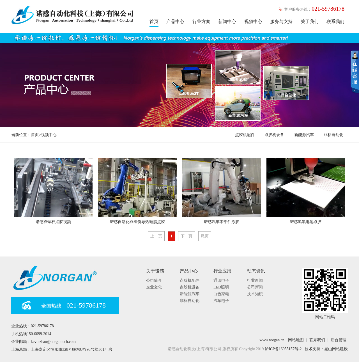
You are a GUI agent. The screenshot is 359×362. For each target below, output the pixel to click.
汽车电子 (221, 301)
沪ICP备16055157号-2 (283, 349)
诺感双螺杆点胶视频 (53, 222)
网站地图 (296, 340)
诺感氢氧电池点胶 (305, 222)
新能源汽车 (304, 135)
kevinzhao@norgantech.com (53, 342)
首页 (153, 21)
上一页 (156, 236)
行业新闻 (255, 280)
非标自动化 (333, 135)
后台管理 (338, 340)
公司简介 (154, 280)
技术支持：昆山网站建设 (326, 349)
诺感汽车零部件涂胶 (221, 222)
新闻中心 (227, 21)
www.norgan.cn (272, 340)
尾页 (205, 236)
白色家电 (221, 294)
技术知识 (255, 294)
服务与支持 (281, 21)
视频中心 (253, 21)
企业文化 (154, 287)
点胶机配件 (245, 135)
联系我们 (335, 21)
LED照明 (221, 287)
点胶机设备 (274, 135)
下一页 (186, 236)
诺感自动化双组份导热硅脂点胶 (137, 222)
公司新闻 (255, 287)
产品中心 (175, 21)
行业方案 (201, 21)
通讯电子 (221, 280)
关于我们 (310, 21)
